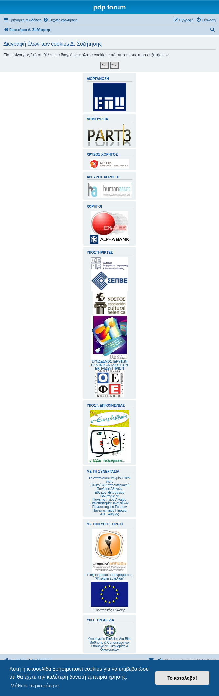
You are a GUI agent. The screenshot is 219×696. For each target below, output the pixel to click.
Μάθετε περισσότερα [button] (34, 685)
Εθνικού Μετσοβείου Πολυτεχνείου (109, 494)
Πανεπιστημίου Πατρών (109, 507)
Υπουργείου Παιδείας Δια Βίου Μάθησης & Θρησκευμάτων (109, 640)
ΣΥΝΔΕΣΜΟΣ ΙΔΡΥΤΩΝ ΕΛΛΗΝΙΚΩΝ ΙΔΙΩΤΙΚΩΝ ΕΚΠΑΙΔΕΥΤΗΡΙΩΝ (109, 365)
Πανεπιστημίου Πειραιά (109, 510)
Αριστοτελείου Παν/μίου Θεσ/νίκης (109, 479)
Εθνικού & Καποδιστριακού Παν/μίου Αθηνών (109, 487)
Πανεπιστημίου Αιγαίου (109, 499)
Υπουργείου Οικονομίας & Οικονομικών (110, 647)
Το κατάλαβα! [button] (182, 678)
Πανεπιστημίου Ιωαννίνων (109, 503)
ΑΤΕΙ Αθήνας (109, 514)
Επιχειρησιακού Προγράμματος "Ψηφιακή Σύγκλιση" (109, 554)
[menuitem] (60, 20)
